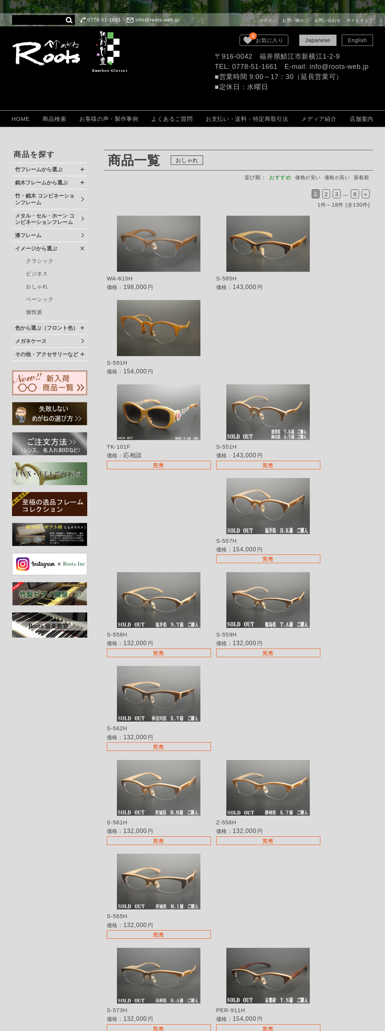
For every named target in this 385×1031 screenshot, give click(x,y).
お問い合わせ (328, 20)
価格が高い (335, 177)
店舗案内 (361, 119)
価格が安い (303, 177)
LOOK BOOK (208, 976)
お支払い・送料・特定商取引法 (247, 119)
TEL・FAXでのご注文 (218, 914)
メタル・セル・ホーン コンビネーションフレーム (44, 219)
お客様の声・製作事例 (108, 119)
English (357, 40)
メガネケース (31, 341)
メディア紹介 (318, 119)
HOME (21, 119)
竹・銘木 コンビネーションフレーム (44, 199)
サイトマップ (360, 20)
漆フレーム (28, 235)
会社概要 (202, 966)
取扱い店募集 (207, 903)
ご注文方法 (205, 935)
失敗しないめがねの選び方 (224, 875)
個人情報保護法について (221, 955)
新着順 (360, 177)
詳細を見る (149, 255)
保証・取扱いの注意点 (218, 945)
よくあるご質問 (171, 119)
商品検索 (54, 119)
